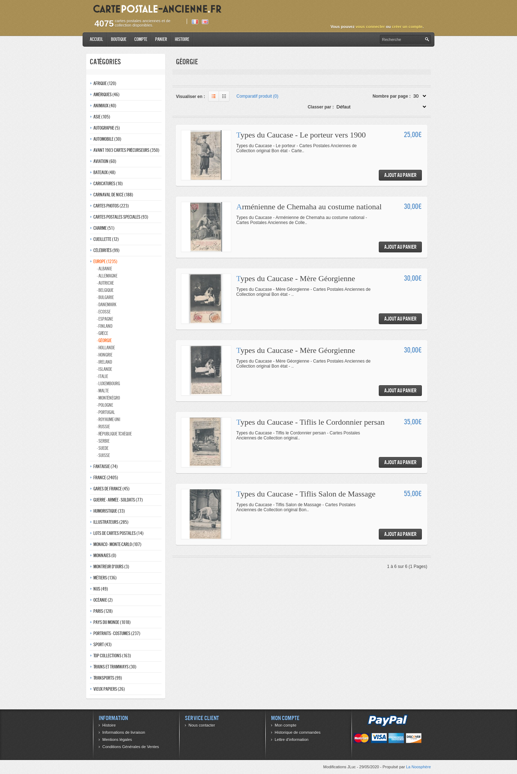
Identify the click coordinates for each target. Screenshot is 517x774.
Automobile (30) (107, 139)
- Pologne (105, 405)
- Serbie (103, 441)
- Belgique (105, 290)
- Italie (102, 376)
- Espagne (105, 319)
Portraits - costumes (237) (116, 633)
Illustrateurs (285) (111, 522)
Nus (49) (100, 589)
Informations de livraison (123, 732)
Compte (140, 39)
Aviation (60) (104, 161)
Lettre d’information (291, 739)
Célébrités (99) (106, 250)
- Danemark (106, 304)
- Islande (104, 369)
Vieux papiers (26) (109, 689)
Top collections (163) (112, 655)
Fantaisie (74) (105, 466)
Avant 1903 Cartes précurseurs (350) (126, 150)
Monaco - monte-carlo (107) (117, 544)
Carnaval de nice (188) (113, 194)
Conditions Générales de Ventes (130, 747)
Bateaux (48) (104, 172)
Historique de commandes (298, 732)
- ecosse (104, 311)
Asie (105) (101, 117)
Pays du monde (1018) (112, 622)
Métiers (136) (105, 577)
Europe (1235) (105, 261)
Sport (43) (102, 644)
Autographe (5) (106, 128)
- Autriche (105, 283)
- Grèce (102, 333)
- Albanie (104, 268)
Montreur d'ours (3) (111, 566)
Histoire (182, 39)
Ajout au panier (400, 175)
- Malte (103, 390)
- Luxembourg (108, 383)
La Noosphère (418, 767)
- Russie (103, 426)
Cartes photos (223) (111, 206)
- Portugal (106, 412)
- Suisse (103, 455)
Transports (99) (107, 678)
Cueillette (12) (106, 239)
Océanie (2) (103, 600)
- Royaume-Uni (108, 419)
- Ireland (104, 362)
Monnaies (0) (104, 555)
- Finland (104, 326)
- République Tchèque (114, 434)
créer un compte (407, 26)
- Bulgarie (105, 297)
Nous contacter (201, 725)
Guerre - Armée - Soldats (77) (118, 500)
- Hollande (106, 347)
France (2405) (105, 477)
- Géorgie (104, 340)
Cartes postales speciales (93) (120, 217)
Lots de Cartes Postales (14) (118, 533)
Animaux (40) (104, 105)
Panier (161, 39)
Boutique (118, 39)
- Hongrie (104, 355)
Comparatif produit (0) (258, 96)
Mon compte (286, 725)
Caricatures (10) (108, 183)
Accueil (96, 39)
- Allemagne (107, 276)
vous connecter (370, 26)
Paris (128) (103, 611)
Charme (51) (104, 228)
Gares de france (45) (111, 488)
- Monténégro (108, 398)
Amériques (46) (106, 94)
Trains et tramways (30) (114, 667)
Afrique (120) (104, 83)
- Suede (102, 448)
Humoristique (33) (109, 511)
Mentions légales (117, 739)
